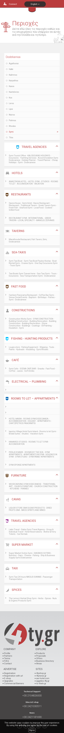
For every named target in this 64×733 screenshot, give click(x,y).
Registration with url (13, 676)
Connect (13, 4)
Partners (8, 656)
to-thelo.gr (41, 683)
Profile (7, 653)
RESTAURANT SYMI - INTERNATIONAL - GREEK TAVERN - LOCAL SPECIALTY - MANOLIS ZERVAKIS (31, 219)
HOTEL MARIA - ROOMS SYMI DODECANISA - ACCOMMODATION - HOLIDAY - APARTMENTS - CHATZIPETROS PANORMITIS (30, 421)
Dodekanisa (13, 57)
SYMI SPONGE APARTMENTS (22, 465)
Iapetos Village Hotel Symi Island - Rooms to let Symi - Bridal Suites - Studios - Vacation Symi (33, 432)
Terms (7, 658)
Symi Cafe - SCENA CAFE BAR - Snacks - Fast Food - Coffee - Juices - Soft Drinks (32, 369)
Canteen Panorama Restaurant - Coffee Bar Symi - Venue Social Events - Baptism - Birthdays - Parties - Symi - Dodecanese (32, 297)
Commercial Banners (14, 683)
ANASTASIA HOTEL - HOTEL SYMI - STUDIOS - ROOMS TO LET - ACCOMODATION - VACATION (33, 182)
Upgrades (8, 681)
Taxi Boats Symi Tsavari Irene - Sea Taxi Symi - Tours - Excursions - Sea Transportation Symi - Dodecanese (33, 274)
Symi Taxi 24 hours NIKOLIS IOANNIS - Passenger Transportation (31, 578)
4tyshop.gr (41, 673)
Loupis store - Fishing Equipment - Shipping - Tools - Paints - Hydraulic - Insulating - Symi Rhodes (32, 348)
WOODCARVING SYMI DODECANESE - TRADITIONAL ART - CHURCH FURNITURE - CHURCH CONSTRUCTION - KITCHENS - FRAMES (33, 486)
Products (40, 653)
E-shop (7, 678)
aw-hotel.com (42, 678)
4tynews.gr (41, 676)
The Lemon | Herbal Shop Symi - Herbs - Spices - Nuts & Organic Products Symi (33, 599)
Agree (32, 730)
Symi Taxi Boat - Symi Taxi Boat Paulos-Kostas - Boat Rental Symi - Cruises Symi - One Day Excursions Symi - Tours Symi (33, 263)
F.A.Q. (6, 661)
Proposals (41, 656)
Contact (8, 663)
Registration (9, 673)
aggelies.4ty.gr (42, 681)
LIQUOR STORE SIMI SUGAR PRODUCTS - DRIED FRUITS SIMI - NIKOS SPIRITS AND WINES (30, 509)
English (35, 4)
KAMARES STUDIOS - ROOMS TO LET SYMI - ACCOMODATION (29, 443)
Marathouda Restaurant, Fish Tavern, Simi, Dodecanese (28, 240)
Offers (39, 658)
